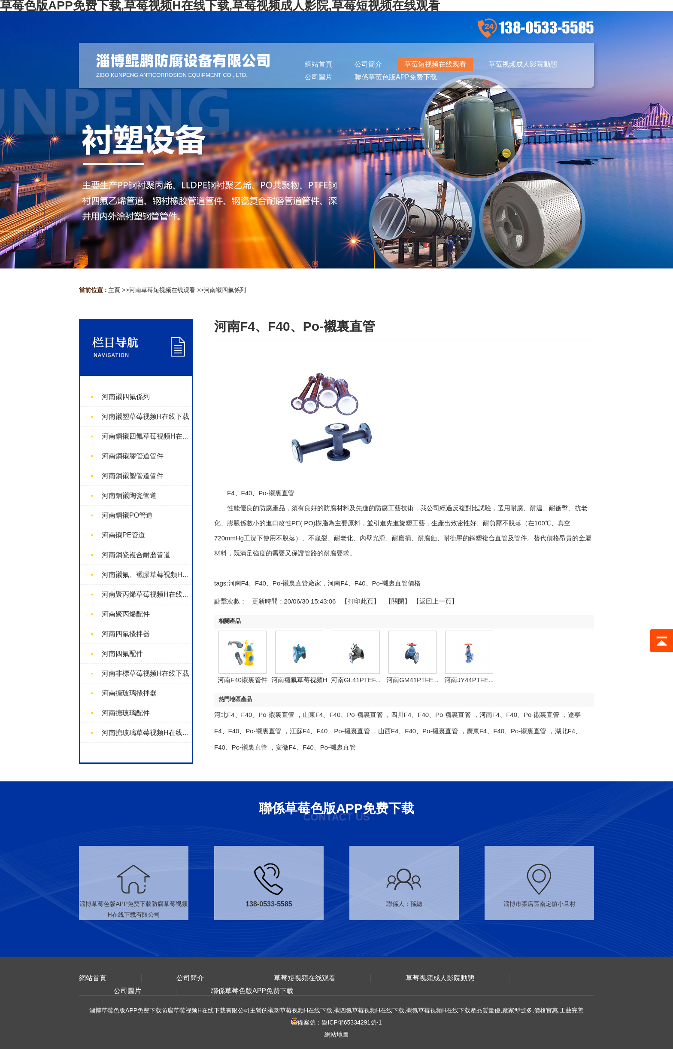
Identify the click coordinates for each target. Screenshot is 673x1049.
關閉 (397, 601)
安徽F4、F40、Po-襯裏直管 (316, 747)
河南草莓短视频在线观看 (162, 290)
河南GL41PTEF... (356, 679)
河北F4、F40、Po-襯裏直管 (254, 714)
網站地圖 (336, 1034)
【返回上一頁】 (435, 601)
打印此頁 (360, 601)
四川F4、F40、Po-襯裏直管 (431, 714)
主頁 (114, 290)
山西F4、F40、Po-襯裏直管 (418, 731)
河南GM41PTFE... (412, 679)
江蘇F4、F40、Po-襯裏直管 (330, 731)
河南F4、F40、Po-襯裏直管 (519, 714)
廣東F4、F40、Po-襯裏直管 (507, 731)
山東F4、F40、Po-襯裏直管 (343, 714)
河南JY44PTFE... (469, 679)
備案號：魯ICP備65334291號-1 (336, 1022)
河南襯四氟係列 (225, 290)
